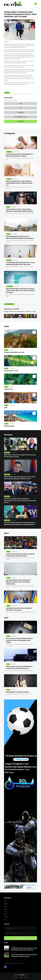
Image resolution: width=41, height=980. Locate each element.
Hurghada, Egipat (9, 426)
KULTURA (9, 260)
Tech (5, 919)
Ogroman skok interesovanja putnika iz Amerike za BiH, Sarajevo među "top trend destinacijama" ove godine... (20, 290)
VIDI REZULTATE (20, 121)
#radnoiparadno (20, 311)
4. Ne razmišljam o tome (20, 117)
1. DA (20, 103)
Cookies (26, 977)
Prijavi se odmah (20, 938)
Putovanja (6, 917)
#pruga (15, 311)
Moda (5, 906)
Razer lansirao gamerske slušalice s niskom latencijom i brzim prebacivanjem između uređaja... (19, 640)
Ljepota (5, 909)
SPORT (8, 551)
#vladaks (11, 311)
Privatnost (15, 977)
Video (5, 914)
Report (20, 977)
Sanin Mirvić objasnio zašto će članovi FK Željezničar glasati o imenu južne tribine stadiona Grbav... (18, 582)
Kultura (5, 911)
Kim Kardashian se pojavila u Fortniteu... (18, 692)
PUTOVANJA (9, 286)
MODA (8, 206)
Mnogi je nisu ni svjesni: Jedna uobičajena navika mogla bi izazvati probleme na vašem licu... (19, 183)
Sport (5, 901)
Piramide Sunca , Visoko (11, 370)
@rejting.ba (6, 311)
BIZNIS (8, 234)
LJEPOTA (9, 178)
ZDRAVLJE (9, 151)
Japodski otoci (8, 389)
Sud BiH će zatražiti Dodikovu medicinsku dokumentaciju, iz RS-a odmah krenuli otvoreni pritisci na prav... (20, 500)
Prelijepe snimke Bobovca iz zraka (14, 352)
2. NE (20, 108)
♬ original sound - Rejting (30, 311)
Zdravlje (6, 903)
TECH (8, 636)
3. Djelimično (20, 112)
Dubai (5, 407)
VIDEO (6, 349)
